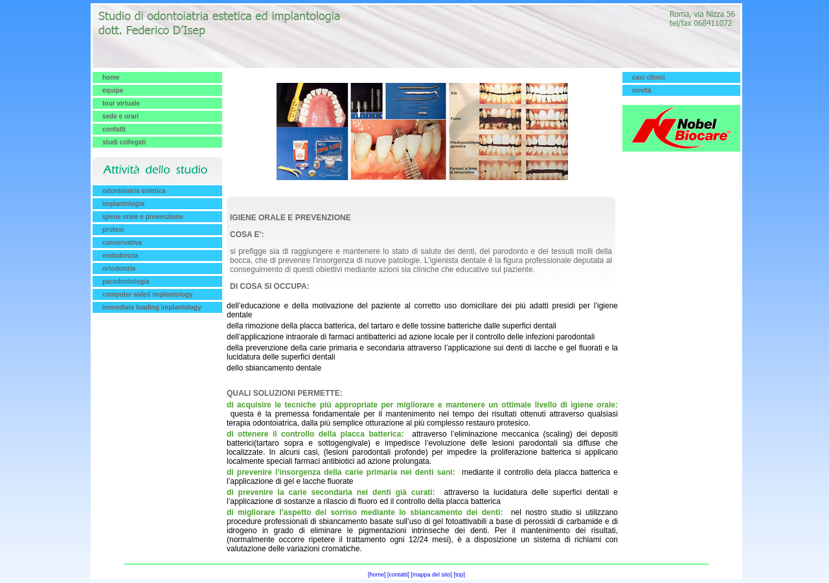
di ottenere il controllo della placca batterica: (315, 434)
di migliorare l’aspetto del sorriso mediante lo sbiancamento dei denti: (365, 512)
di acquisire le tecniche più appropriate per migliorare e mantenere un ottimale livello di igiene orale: (422, 404)
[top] (460, 574)
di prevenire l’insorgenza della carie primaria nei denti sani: (341, 472)
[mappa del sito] (432, 574)
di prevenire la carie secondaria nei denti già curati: (331, 492)
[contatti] (398, 574)
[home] (377, 574)
